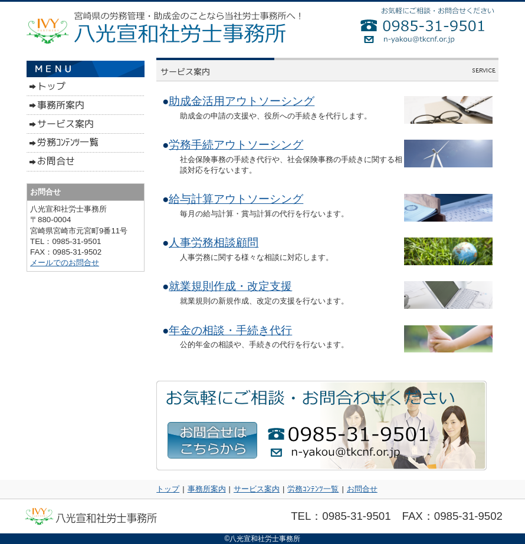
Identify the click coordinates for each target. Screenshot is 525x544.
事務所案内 (207, 488)
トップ (167, 488)
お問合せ (362, 488)
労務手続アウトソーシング (236, 145)
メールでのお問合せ (64, 262)
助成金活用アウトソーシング (241, 101)
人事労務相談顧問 (213, 242)
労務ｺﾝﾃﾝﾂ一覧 (313, 488)
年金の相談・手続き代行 (230, 330)
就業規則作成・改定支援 (230, 286)
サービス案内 (257, 488)
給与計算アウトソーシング (236, 199)
